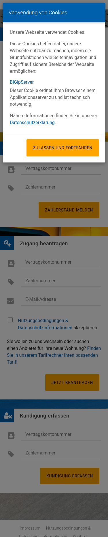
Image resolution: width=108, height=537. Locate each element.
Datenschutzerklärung (32, 122)
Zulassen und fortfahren (62, 148)
